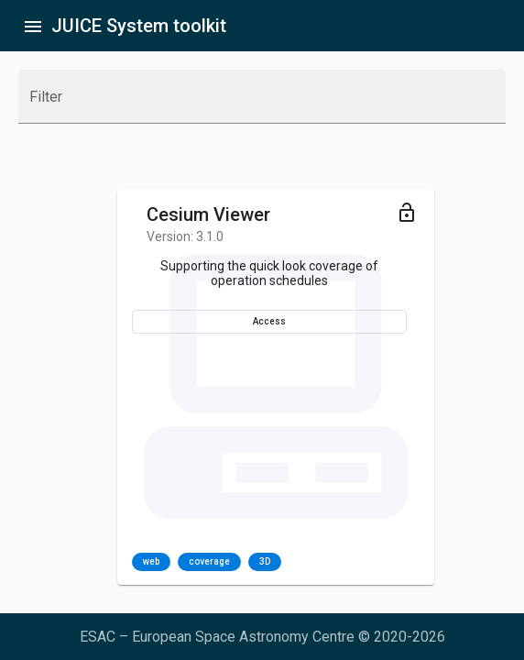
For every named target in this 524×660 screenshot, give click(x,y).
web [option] (151, 562)
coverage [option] (209, 562)
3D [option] (264, 562)
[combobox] (262, 104)
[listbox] (206, 562)
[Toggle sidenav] (33, 25)
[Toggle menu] (406, 211)
